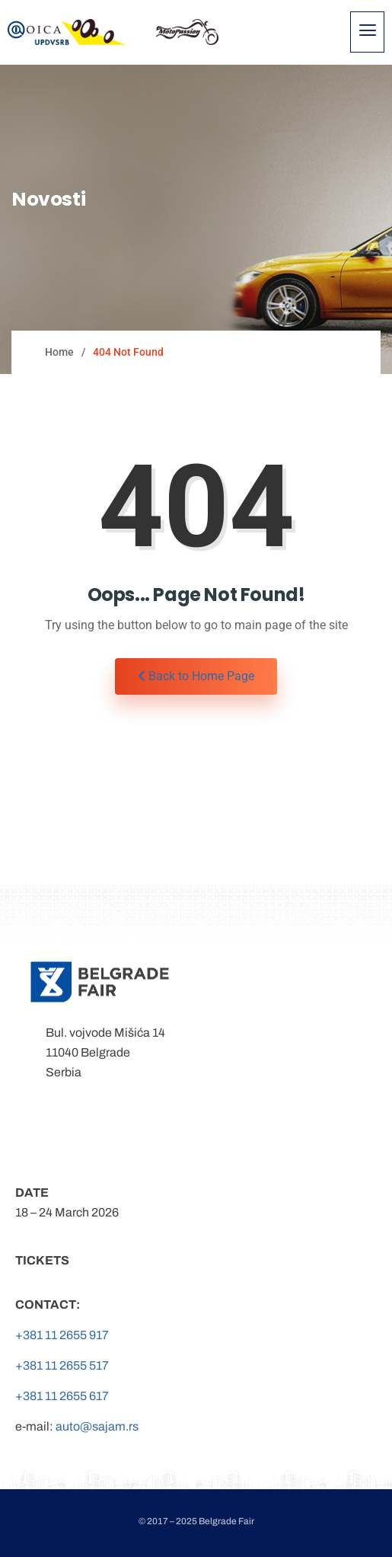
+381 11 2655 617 (62, 1396)
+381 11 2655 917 (62, 1335)
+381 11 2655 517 (62, 1365)
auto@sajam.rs (97, 1426)
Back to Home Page (196, 676)
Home (59, 352)
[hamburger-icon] (367, 32)
